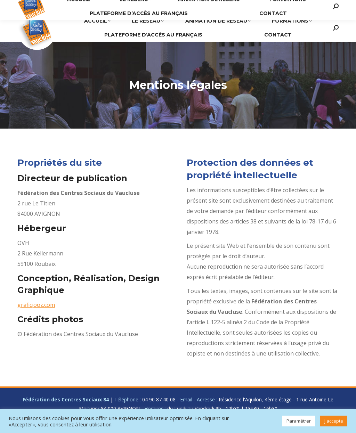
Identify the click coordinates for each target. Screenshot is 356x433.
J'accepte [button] (333, 421)
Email (186, 399)
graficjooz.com (36, 305)
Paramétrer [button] (298, 421)
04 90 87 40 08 (210, 7)
